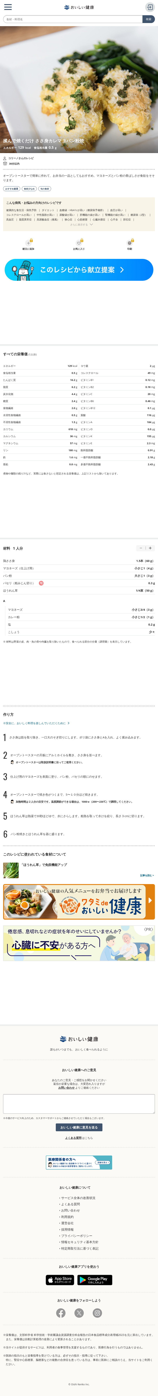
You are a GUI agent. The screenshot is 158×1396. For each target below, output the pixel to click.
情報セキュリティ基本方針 (80, 1242)
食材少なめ (29, 188)
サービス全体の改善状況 (78, 1198)
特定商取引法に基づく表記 (80, 1248)
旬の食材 (44, 188)
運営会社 (67, 1223)
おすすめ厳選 (11, 188)
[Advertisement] (79, 312)
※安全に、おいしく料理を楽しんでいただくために (34, 723)
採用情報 (67, 1229)
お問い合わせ (66, 1087)
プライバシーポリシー (76, 1236)
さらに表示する (79, 224)
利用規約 (67, 1217)
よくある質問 (73, 1138)
